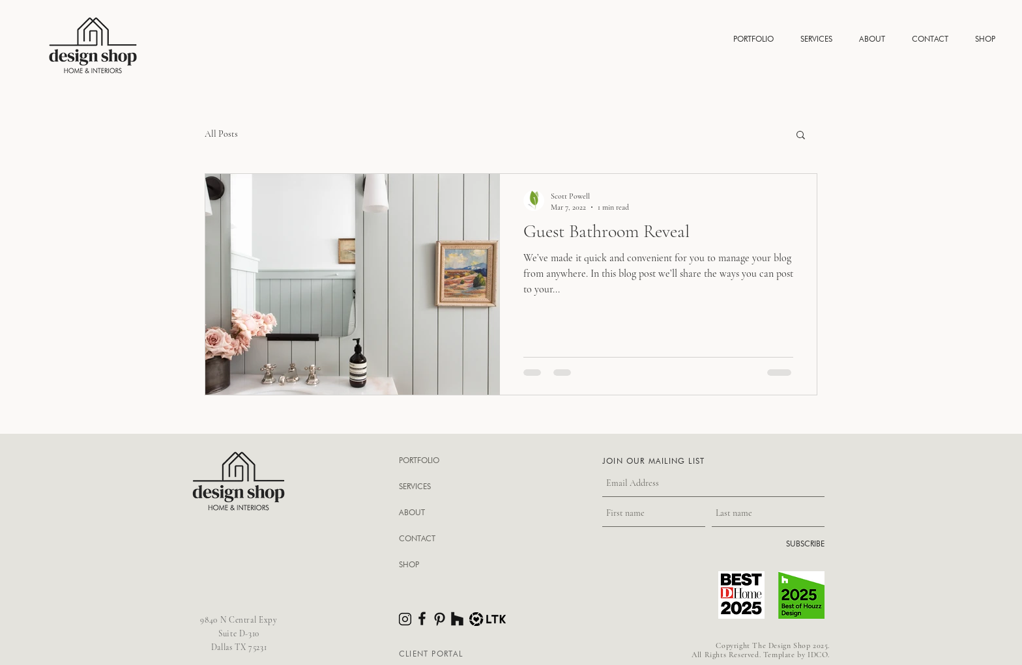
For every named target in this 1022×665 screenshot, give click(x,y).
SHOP (409, 564)
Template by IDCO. (796, 654)
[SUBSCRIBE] (792, 544)
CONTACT (417, 538)
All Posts (221, 133)
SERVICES (415, 486)
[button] (753, 39)
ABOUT (412, 512)
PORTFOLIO (419, 460)
